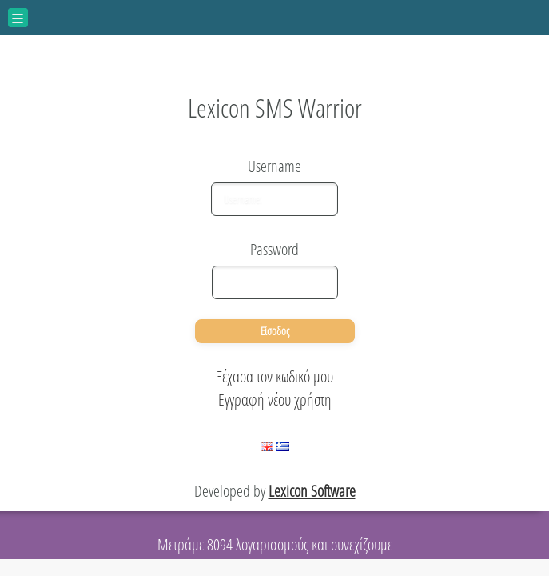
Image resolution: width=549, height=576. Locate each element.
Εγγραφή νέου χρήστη (275, 399)
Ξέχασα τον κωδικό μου (275, 376)
